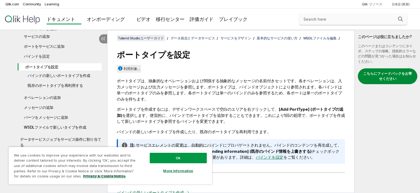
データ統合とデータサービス (193, 38)
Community (32, 4)
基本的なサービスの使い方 (277, 38)
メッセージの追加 (38, 107)
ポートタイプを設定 (41, 67)
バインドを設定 (37, 56)
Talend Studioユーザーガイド (141, 38)
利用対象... (131, 68)
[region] (110, 165)
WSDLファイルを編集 (320, 38)
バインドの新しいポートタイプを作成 (59, 75)
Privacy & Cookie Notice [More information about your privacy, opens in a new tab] (104, 176)
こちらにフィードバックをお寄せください (387, 76)
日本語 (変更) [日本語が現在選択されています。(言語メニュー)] (401, 4)
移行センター (170, 19)
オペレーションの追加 (42, 97)
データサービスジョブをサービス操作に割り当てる (60, 142)
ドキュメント (61, 19)
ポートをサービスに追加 (44, 46)
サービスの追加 (37, 36)
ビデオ (143, 19)
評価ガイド (201, 19)
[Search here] (353, 19)
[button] (400, 19)
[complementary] (387, 111)
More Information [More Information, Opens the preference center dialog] (178, 171)
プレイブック (233, 19)
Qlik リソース (372, 4)
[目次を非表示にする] (103, 38)
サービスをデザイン (235, 38)
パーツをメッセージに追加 (46, 117)
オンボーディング (106, 19)
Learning (52, 4)
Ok (178, 158)
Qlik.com (12, 4)
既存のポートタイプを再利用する (55, 85)
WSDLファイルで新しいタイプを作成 (55, 127)
